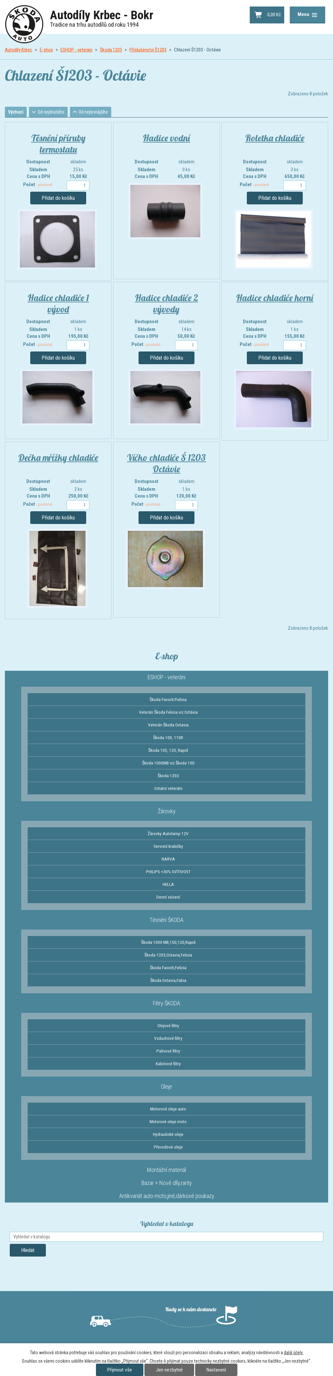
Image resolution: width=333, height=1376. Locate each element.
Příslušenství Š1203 (147, 50)
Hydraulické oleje (168, 1134)
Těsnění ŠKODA (166, 920)
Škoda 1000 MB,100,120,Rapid (168, 942)
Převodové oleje (168, 1147)
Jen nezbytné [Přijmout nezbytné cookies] (169, 1370)
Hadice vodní (166, 138)
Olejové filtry (168, 1026)
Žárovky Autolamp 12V (168, 834)
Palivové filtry (168, 1051)
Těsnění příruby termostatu (58, 144)
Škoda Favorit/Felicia (168, 700)
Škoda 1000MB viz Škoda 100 (168, 763)
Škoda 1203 (111, 50)
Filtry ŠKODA (166, 1003)
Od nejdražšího (54, 112)
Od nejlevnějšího (98, 112)
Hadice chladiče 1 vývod (58, 304)
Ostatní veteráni (168, 788)
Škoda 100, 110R (168, 738)
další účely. (293, 1352)
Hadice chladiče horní (274, 298)
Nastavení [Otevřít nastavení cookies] (216, 1370)
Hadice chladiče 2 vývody (166, 304)
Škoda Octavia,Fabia (168, 981)
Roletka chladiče (274, 138)
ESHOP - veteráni (76, 50)
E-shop (46, 50)
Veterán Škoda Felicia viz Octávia (168, 712)
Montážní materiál (166, 1170)
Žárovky (167, 811)
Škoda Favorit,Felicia (168, 968)
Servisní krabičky (168, 846)
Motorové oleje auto (168, 1109)
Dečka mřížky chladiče (58, 458)
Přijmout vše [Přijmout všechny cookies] (119, 1370)
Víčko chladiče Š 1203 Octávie (166, 463)
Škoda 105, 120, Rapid (168, 750)
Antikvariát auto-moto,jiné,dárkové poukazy (166, 1196)
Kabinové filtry (168, 1064)
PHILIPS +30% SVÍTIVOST (168, 872)
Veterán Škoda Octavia (168, 725)
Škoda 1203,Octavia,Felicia (168, 955)
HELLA (168, 885)
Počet (37, 185)
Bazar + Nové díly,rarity (166, 1183)
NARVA (168, 859)
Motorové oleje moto (168, 1122)
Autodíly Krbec (18, 50)
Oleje (166, 1087)
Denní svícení (168, 897)
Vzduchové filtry (168, 1038)
